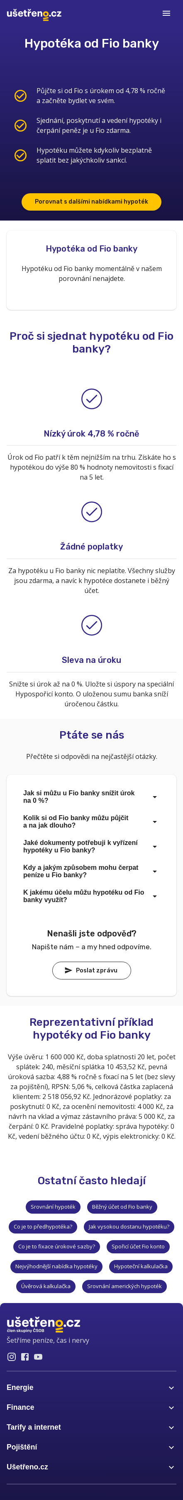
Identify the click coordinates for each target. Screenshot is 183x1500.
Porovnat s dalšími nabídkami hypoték (91, 201)
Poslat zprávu (90, 970)
